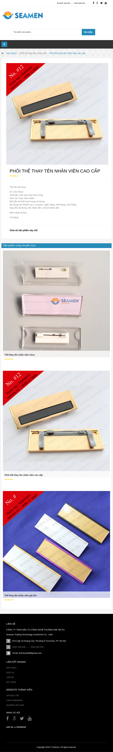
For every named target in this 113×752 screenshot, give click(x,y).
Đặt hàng (11, 682)
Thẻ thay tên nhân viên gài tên (20, 595)
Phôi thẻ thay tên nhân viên (33, 53)
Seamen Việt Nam (15, 705)
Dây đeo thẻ (12, 695)
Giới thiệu (11, 668)
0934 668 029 (79, 3)
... (72, 3)
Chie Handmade (14, 700)
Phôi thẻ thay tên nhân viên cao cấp (23, 475)
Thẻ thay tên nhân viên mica (19, 354)
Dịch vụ (10, 672)
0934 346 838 (64, 3)
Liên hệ (10, 677)
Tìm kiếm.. (88, 32)
